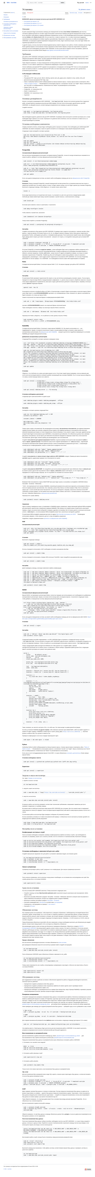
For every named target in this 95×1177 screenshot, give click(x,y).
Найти (62, 2)
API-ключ (32, 905)
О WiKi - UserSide (7, 1168)
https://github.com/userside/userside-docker (58, 50)
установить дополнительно (74, 752)
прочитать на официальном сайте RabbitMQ (55, 518)
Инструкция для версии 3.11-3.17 (33, 23)
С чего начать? (51, 903)
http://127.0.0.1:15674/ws (71, 731)
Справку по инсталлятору (35, 777)
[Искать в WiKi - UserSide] (43, 2)
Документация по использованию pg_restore (68, 1035)
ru (25, 16)
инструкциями (58, 901)
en (23, 16)
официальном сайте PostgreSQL (81, 178)
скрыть (12, 12)
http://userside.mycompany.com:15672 (66, 514)
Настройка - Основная (53, 899)
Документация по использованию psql (64, 1037)
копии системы (62, 941)
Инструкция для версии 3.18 (31, 21)
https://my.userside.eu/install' (55, 792)
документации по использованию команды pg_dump (36, 1003)
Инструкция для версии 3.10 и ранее (33, 25)
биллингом (42, 901)
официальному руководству (49, 493)
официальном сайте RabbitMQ (49, 331)
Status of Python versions (30, 83)
